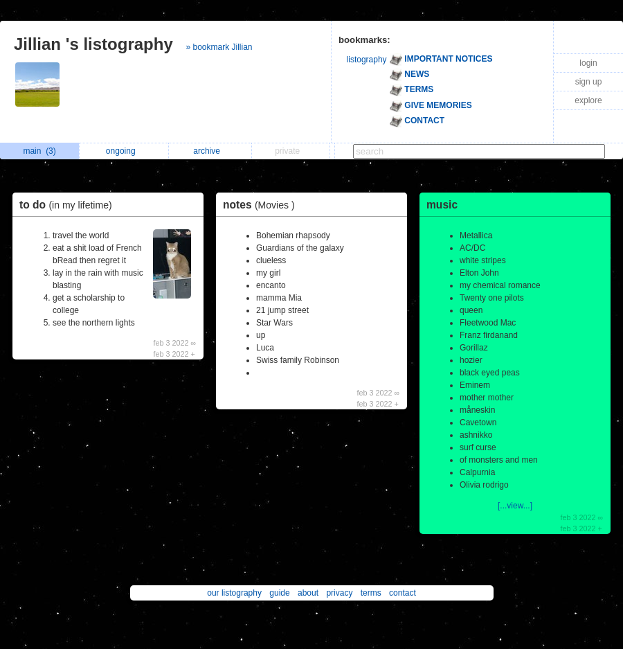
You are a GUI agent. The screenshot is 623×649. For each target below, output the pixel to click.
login (588, 63)
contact (402, 593)
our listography (234, 593)
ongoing (124, 151)
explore (588, 100)
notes (262, 205)
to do (69, 205)
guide (279, 593)
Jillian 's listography (93, 44)
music (442, 205)
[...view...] (515, 505)
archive (210, 151)
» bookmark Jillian (219, 47)
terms (371, 593)
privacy (339, 593)
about (308, 593)
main (39, 151)
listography (367, 59)
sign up (588, 82)
